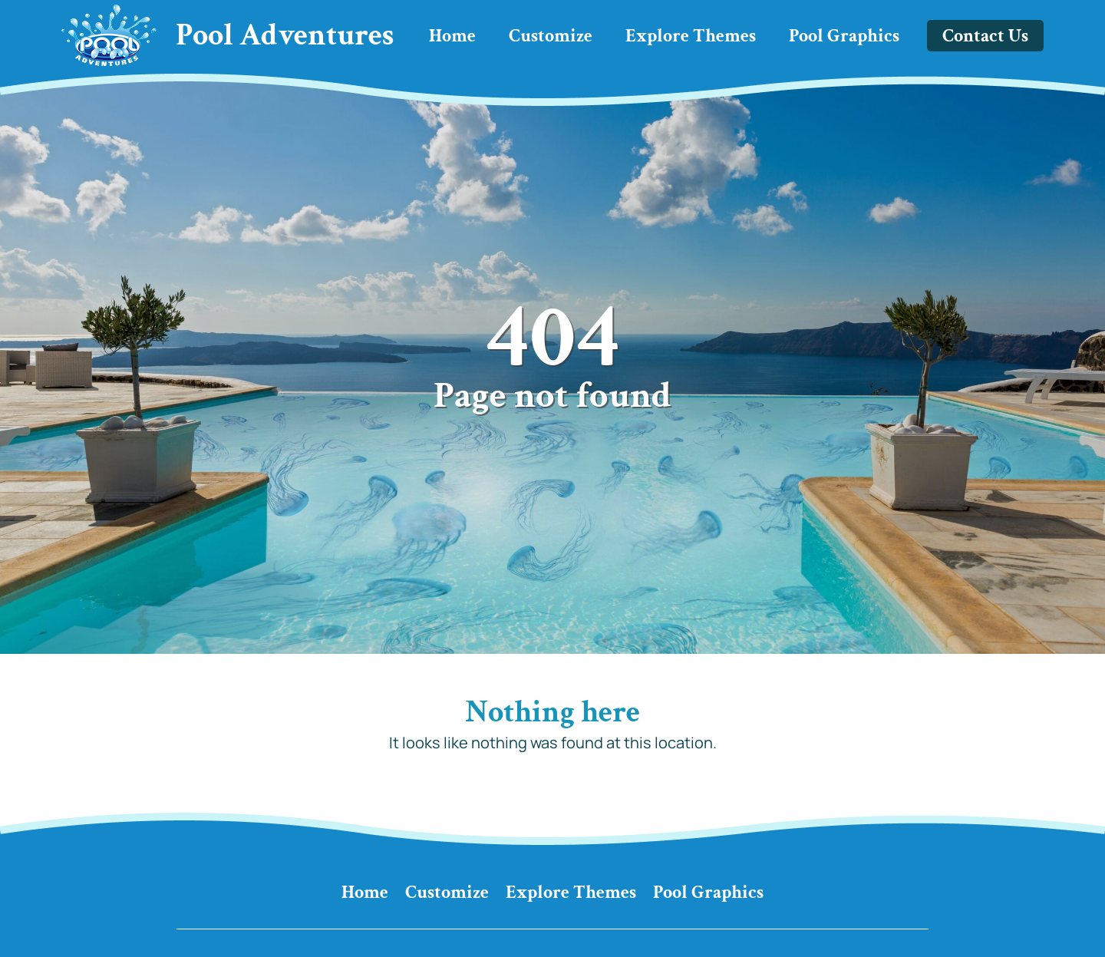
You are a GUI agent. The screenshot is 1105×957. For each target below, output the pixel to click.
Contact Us (985, 36)
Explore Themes (690, 36)
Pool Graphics (844, 36)
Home (452, 36)
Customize (550, 36)
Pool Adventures (285, 35)
